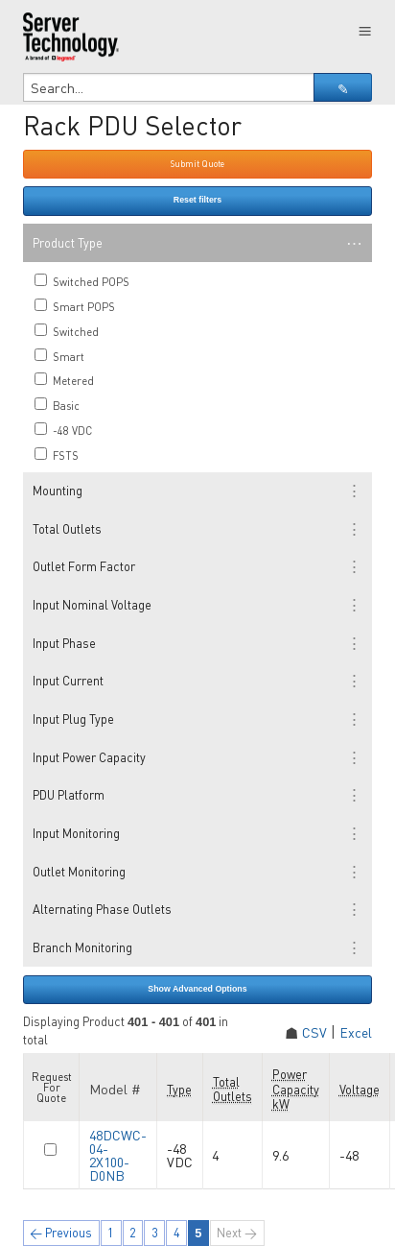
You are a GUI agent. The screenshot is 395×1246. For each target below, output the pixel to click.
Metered (64, 380)
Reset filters (197, 199)
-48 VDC (63, 430)
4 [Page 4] (177, 1232)
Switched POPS (82, 281)
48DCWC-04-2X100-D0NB (118, 1155)
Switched (67, 331)
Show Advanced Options (197, 989)
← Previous (61, 1232)
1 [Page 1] (110, 1232)
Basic (57, 405)
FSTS (57, 455)
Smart (59, 356)
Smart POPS (75, 306)
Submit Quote (197, 163)
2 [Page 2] (132, 1232)
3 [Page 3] (154, 1232)
